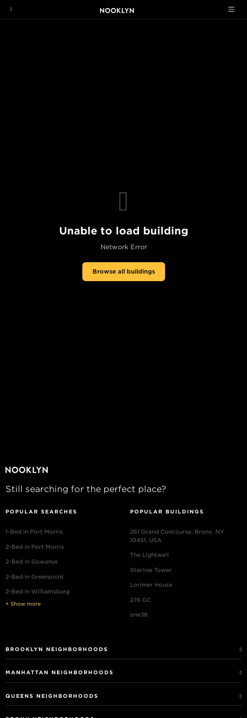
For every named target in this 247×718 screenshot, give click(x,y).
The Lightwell (149, 555)
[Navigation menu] (11, 9)
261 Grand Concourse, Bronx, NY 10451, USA (177, 536)
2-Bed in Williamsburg (37, 591)
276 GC (140, 600)
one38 (139, 615)
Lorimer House (151, 585)
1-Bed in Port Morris (34, 532)
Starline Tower (151, 570)
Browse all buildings (123, 271)
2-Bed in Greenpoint (34, 577)
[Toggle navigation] (231, 9)
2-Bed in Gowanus (31, 561)
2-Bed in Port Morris (34, 547)
